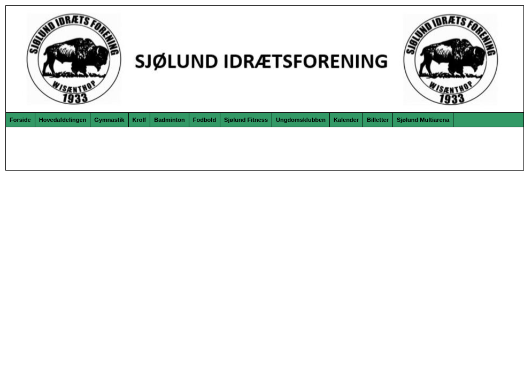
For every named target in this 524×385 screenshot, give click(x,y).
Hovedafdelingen (63, 120)
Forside (20, 120)
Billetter (378, 120)
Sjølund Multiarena (423, 120)
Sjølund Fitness (246, 120)
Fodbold (204, 120)
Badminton (169, 120)
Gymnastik (109, 120)
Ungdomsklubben (301, 120)
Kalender (346, 120)
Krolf (140, 120)
